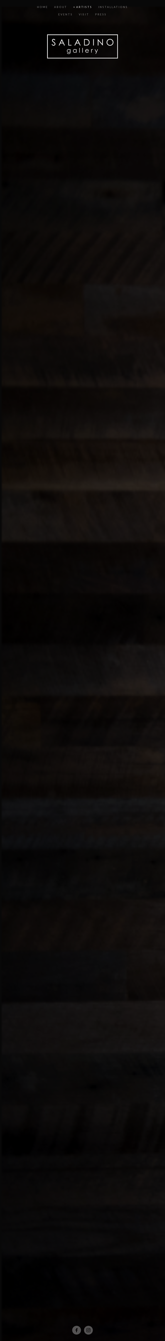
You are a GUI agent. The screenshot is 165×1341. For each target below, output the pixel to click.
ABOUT (60, 7)
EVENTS (65, 14)
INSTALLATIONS (113, 7)
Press (101, 14)
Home (42, 7)
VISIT (84, 14)
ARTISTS (84, 7)
